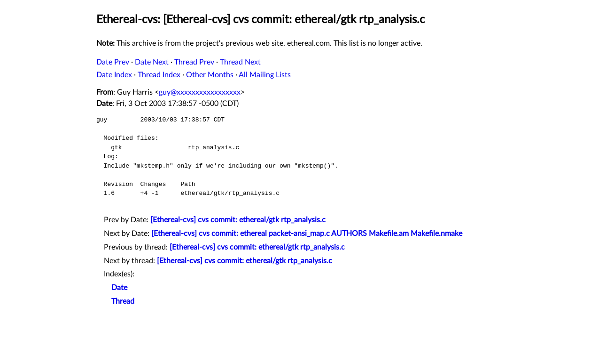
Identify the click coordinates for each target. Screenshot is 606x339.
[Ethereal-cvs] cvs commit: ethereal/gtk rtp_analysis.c (238, 220)
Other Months (209, 75)
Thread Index (159, 75)
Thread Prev (194, 62)
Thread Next (240, 62)
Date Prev (112, 62)
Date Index (114, 75)
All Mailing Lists (265, 75)
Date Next (152, 62)
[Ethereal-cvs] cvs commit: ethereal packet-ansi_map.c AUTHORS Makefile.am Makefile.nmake (306, 233)
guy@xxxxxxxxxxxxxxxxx (200, 92)
